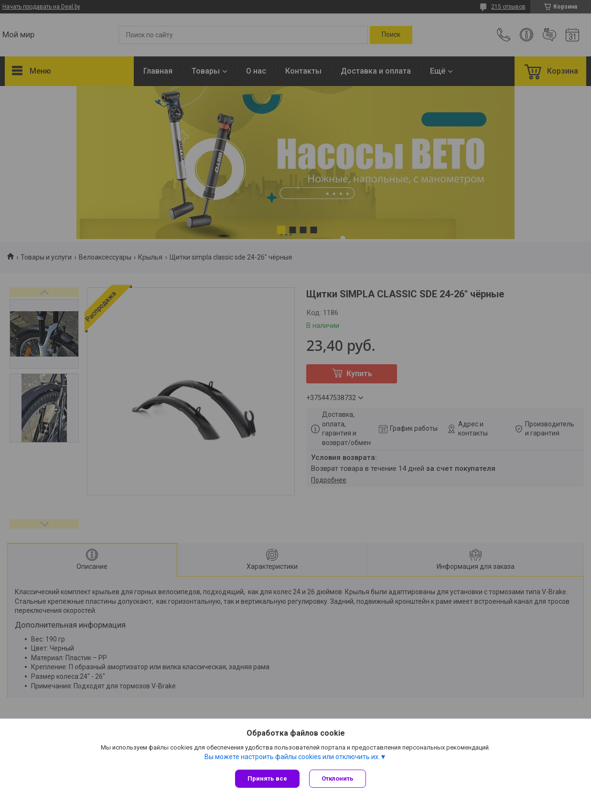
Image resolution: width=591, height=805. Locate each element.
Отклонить (338, 778)
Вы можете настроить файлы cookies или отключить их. (292, 757)
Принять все (267, 778)
